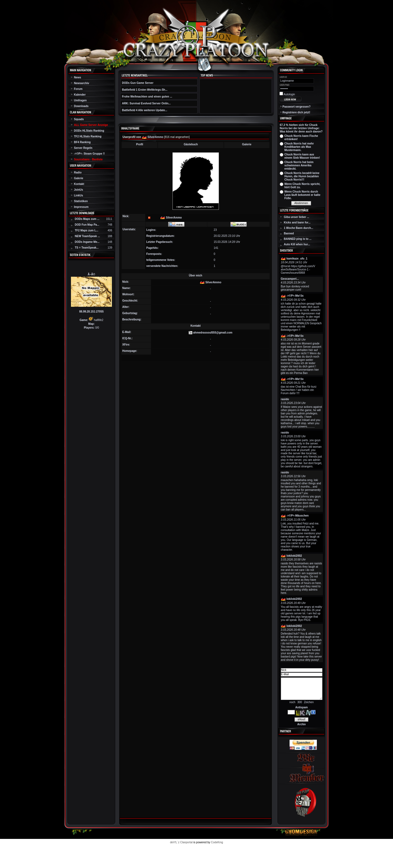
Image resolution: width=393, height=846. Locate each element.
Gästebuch (191, 144)
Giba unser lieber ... (296, 217)
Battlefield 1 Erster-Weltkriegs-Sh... (145, 89)
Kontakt (79, 183)
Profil (139, 144)
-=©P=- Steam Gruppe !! (89, 153)
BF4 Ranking (82, 142)
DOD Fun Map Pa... (87, 224)
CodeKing (217, 842)
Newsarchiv (81, 83)
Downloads (81, 106)
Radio (78, 172)
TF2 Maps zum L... (86, 230)
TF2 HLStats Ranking (88, 136)
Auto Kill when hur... (297, 244)
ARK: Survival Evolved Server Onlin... (146, 103)
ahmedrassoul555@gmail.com (213, 332)
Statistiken (81, 201)
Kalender (80, 94)
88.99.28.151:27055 (91, 311)
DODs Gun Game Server (137, 82)
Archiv (301, 724)
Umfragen (80, 100)
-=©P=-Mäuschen (298, 515)
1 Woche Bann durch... (298, 227)
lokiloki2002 (294, 555)
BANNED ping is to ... (297, 238)
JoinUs (78, 189)
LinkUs (78, 195)
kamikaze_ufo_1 (297, 258)
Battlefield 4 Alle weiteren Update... (144, 110)
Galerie (78, 178)
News (77, 77)
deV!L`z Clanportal (181, 842)
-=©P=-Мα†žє (295, 295)
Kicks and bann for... (297, 222)
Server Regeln (83, 147)
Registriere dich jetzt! (296, 112)
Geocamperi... (290, 278)
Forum (78, 88)
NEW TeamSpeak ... (87, 236)
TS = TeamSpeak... (87, 247)
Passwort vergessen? (296, 106)
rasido (285, 399)
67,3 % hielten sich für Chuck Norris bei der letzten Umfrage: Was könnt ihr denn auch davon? (301, 128)
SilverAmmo (155, 136)
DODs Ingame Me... (87, 241)
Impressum (81, 206)
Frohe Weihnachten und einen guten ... (147, 96)
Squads (79, 119)
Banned (289, 233)
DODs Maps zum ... (87, 218)
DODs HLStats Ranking (89, 130)
